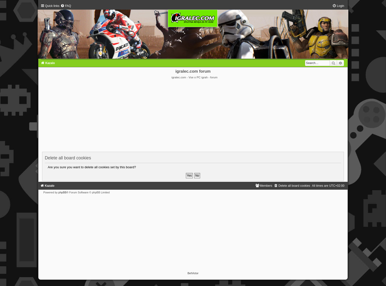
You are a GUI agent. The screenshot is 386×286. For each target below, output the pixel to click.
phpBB (62, 192)
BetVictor (193, 273)
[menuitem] (66, 6)
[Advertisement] (193, 116)
